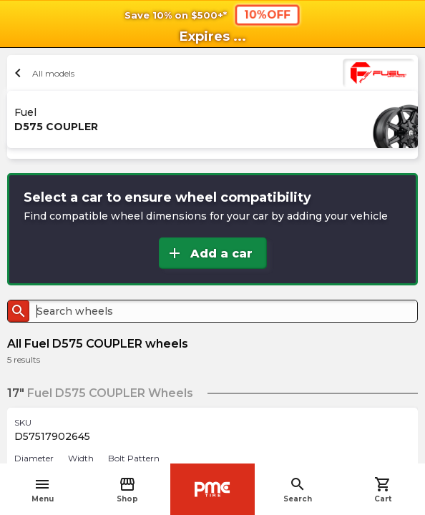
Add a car (209, 253)
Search (297, 490)
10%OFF (267, 14)
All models (42, 73)
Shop (127, 490)
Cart (382, 490)
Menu (42, 490)
